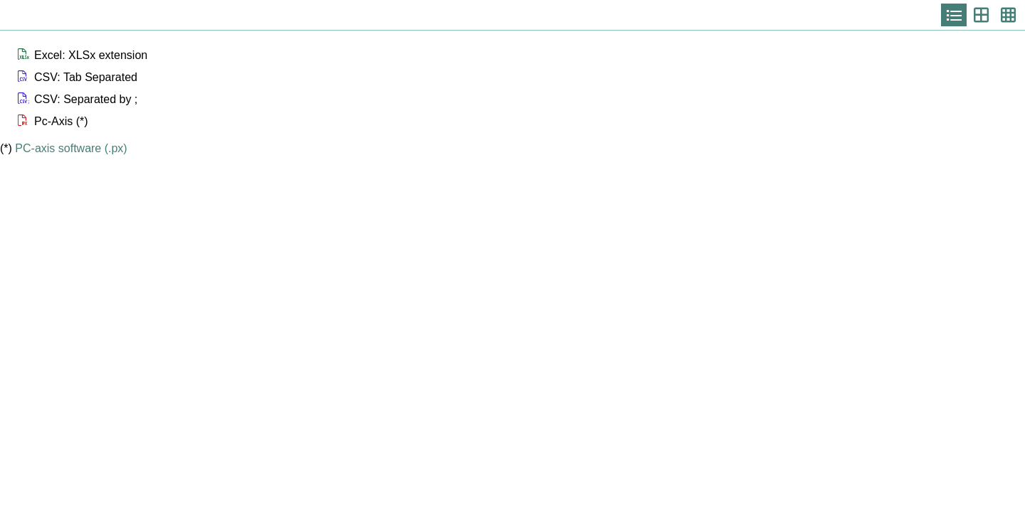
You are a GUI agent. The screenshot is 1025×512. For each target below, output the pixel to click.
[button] (519, 55)
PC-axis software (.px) (71, 148)
